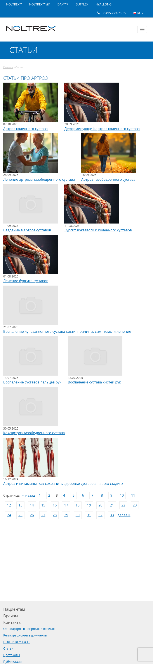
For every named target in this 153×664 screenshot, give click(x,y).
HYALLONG (103, 4)
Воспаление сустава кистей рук (94, 382)
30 (78, 515)
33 (112, 515)
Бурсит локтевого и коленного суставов (98, 230)
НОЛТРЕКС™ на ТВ (16, 642)
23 (135, 505)
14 (32, 505)
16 (55, 505)
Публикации (12, 661)
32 (100, 515)
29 (66, 515)
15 (43, 505)
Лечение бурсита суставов (25, 280)
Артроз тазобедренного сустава (108, 179)
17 (66, 505)
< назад (28, 495)
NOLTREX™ (14, 4)
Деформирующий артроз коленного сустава (102, 128)
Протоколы (11, 655)
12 (9, 505)
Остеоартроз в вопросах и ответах (29, 629)
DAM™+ (62, 4)
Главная (8, 67)
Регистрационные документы (25, 635)
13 (20, 505)
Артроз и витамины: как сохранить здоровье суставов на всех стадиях (63, 483)
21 (112, 505)
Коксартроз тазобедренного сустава (34, 432)
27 (43, 515)
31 (89, 515)
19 (89, 505)
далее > (124, 515)
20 (100, 505)
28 (55, 515)
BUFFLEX (82, 4)
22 (123, 505)
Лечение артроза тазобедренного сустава (39, 179)
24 (9, 515)
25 (20, 515)
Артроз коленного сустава (25, 128)
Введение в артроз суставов (27, 230)
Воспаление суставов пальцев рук (32, 382)
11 (133, 495)
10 (122, 495)
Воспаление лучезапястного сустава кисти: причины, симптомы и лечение (67, 331)
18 (78, 505)
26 (32, 515)
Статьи (8, 648)
